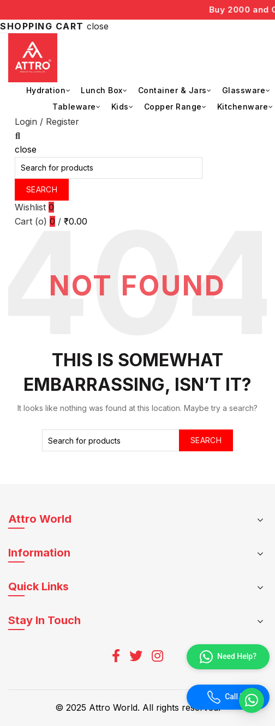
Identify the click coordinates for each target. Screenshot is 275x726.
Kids (120, 106)
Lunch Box (102, 90)
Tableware (74, 106)
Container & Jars (172, 90)
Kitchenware (242, 106)
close (98, 26)
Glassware (244, 90)
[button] (251, 700)
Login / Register (47, 121)
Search (41, 189)
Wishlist (34, 207)
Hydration (46, 90)
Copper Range (173, 106)
